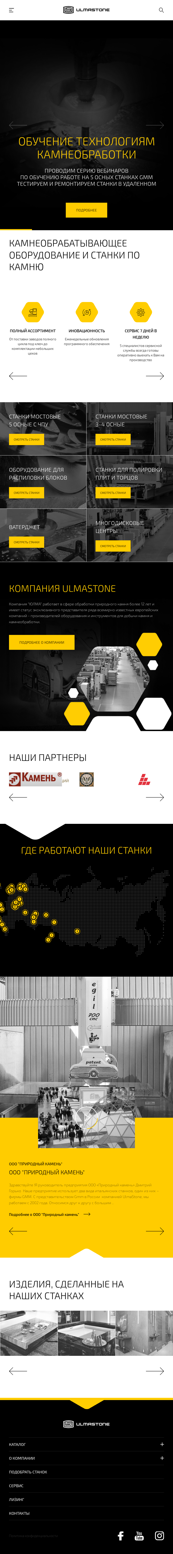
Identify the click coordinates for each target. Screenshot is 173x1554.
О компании (22, 1458)
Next (155, 125)
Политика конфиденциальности (33, 1536)
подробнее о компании (41, 642)
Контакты (19, 1513)
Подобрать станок (28, 1471)
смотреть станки (26, 439)
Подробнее (44, 1214)
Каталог (17, 1444)
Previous (18, 125)
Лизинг (16, 1499)
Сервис (16, 1485)
